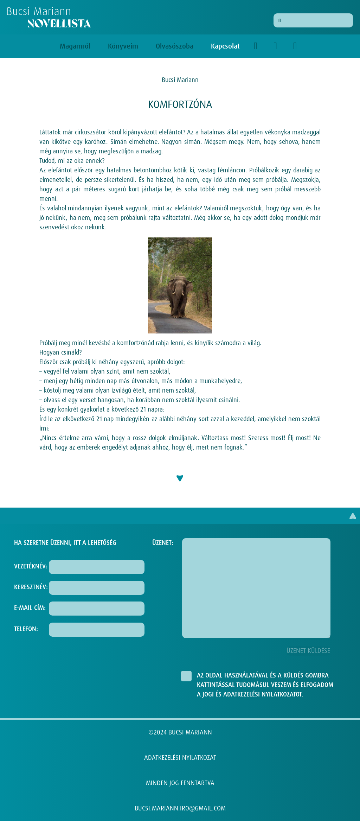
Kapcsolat (225, 46)
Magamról (77, 46)
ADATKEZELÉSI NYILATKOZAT (180, 757)
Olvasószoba (176, 46)
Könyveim (125, 46)
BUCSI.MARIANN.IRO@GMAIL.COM (180, 808)
